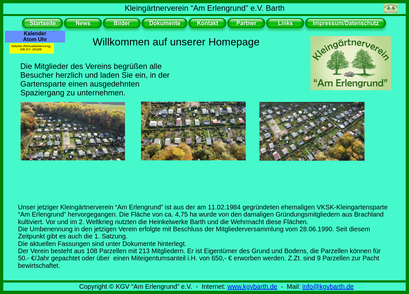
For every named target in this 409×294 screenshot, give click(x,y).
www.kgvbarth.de (252, 286)
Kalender (35, 33)
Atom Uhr (35, 39)
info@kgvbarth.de (328, 286)
